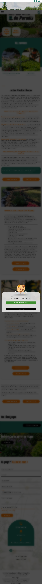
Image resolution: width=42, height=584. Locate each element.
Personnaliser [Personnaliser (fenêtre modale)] (21, 298)
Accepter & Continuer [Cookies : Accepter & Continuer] (21, 292)
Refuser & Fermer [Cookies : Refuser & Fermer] (21, 295)
